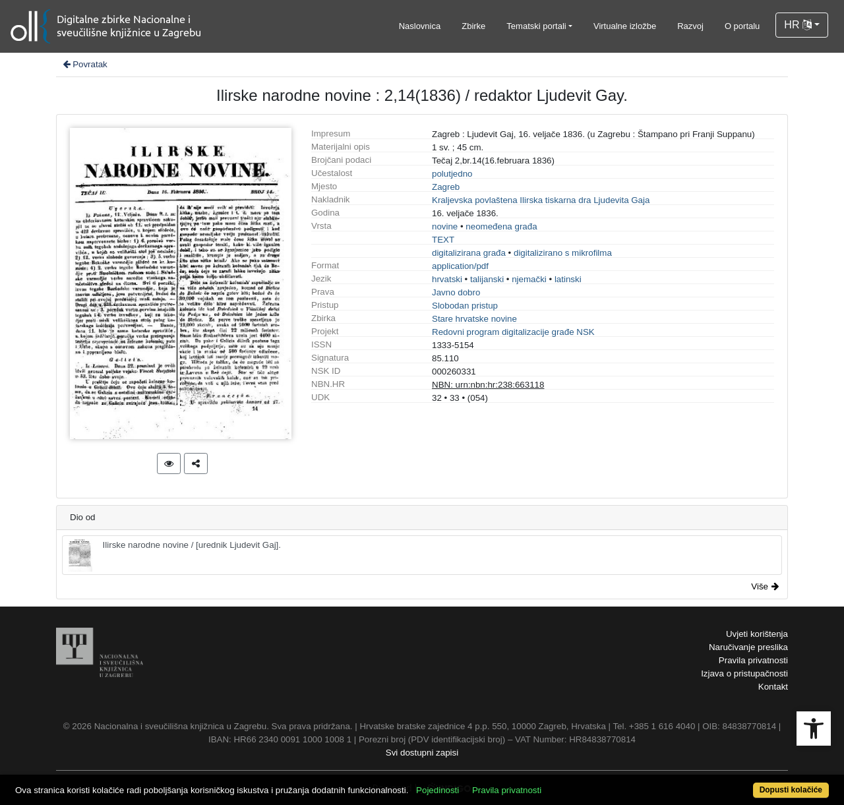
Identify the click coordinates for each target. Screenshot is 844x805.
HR (798, 24)
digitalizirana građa (469, 253)
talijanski (487, 279)
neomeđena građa (501, 226)
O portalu (742, 26)
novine (445, 226)
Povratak (84, 64)
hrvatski (447, 279)
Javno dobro (456, 292)
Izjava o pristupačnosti (744, 673)
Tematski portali (536, 26)
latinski (568, 279)
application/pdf (460, 266)
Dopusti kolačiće (791, 789)
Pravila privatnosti (753, 660)
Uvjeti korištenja (757, 634)
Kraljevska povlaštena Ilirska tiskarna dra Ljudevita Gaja (540, 200)
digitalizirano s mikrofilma (563, 253)
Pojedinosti (437, 790)
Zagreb (446, 187)
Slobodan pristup (465, 306)
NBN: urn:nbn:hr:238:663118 (488, 385)
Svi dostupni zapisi (422, 753)
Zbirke (473, 26)
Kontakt (773, 687)
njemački (529, 279)
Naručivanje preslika (748, 647)
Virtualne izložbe (624, 26)
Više (765, 586)
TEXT (443, 240)
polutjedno (452, 174)
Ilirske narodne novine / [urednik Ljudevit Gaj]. (174, 555)
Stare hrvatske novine (474, 319)
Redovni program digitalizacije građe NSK (513, 332)
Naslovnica (420, 26)
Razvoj (690, 26)
